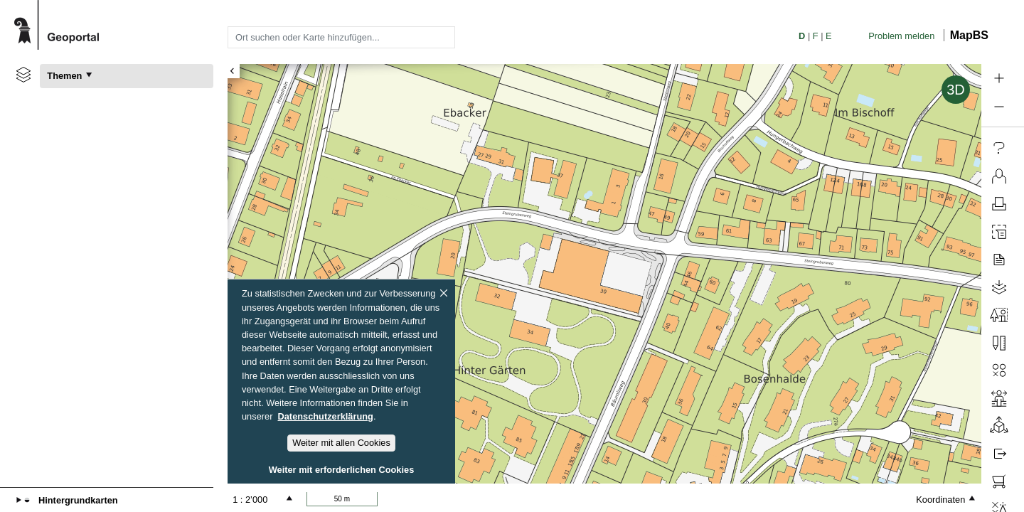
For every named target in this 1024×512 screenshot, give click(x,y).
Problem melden (901, 36)
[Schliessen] (444, 293)
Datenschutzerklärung (325, 416)
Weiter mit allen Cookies (341, 442)
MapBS (969, 35)
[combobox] (341, 37)
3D (955, 89)
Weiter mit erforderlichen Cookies (342, 469)
